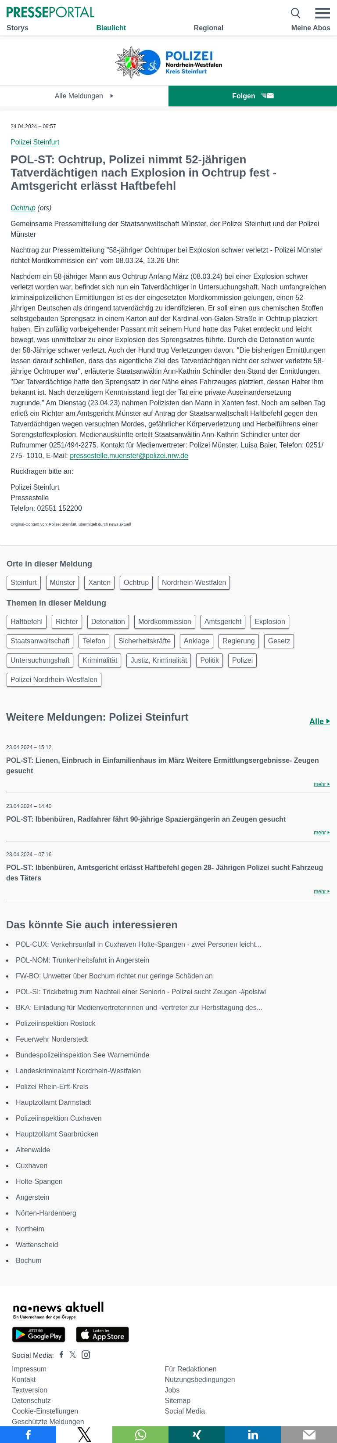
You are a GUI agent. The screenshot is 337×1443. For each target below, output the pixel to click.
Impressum (29, 1369)
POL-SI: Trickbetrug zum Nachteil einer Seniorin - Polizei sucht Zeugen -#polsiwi (141, 992)
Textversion (29, 1390)
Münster (62, 582)
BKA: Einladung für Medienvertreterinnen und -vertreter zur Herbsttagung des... (139, 1007)
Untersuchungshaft (40, 660)
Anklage (196, 641)
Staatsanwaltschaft (40, 641)
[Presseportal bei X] (70, 1355)
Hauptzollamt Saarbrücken (57, 1134)
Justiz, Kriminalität (158, 660)
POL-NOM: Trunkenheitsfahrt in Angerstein (82, 960)
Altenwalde (33, 1150)
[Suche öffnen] (295, 13)
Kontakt (24, 1379)
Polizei (242, 660)
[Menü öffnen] (322, 13)
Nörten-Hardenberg (46, 1213)
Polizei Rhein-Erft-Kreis (52, 1086)
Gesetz (279, 641)
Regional (209, 28)
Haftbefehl (27, 621)
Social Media (185, 1411)
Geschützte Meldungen (48, 1421)
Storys (18, 28)
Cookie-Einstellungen (45, 1411)
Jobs (172, 1390)
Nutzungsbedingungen (200, 1379)
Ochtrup (23, 208)
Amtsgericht (222, 621)
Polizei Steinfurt (35, 142)
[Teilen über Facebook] (28, 1434)
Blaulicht (111, 28)
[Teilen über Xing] (196, 1434)
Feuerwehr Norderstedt (52, 1039)
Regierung (238, 641)
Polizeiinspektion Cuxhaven (59, 1118)
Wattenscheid (37, 1244)
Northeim (30, 1229)
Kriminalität (99, 660)
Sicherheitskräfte (144, 641)
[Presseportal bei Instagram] (83, 1354)
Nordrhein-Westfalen (194, 582)
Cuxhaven (31, 1165)
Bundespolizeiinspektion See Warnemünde (82, 1055)
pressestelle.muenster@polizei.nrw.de (129, 455)
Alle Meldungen (84, 96)
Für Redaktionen (190, 1369)
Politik (209, 660)
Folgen (252, 96)
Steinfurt (24, 582)
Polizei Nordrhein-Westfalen (54, 679)
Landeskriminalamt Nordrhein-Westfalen (78, 1071)
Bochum (29, 1260)
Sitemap (177, 1400)
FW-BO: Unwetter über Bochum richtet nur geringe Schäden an (114, 976)
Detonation (108, 621)
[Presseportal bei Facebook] (59, 1355)
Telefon (93, 641)
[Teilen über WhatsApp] (140, 1434)
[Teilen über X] (84, 1434)
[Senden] (309, 1434)
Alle (319, 721)
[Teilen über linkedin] (253, 1434)
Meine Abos (310, 28)
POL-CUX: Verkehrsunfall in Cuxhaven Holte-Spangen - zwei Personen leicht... (139, 944)
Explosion (270, 621)
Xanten (99, 582)
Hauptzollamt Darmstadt (53, 1102)
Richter (67, 621)
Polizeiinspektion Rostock (55, 1023)
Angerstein (33, 1197)
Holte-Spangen (39, 1181)
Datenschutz (31, 1400)
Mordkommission (164, 621)
